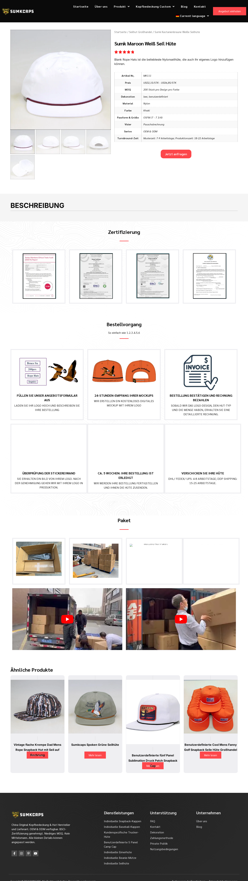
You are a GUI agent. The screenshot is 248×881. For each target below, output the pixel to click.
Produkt (122, 6)
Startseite (80, 6)
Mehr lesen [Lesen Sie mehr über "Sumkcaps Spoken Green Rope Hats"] (95, 748)
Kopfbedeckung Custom (155, 6)
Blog (184, 6)
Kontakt (200, 6)
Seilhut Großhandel (140, 32)
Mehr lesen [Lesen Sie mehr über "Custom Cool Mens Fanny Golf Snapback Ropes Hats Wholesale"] (210, 748)
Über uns (101, 6)
